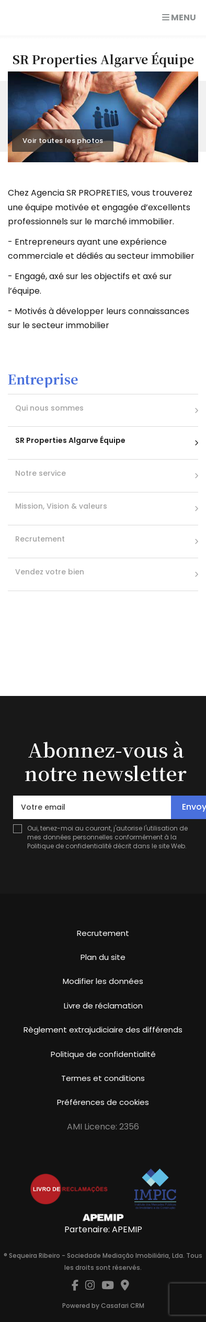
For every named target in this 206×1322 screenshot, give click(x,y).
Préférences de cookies (103, 1102)
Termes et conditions (103, 1078)
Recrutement (40, 539)
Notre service (40, 473)
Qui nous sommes (49, 408)
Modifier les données (103, 981)
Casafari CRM (122, 1305)
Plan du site (103, 957)
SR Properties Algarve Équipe (70, 440)
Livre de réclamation (103, 1005)
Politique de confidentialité (69, 846)
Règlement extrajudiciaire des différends (103, 1029)
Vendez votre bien (49, 572)
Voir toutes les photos (63, 141)
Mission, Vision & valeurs (61, 506)
